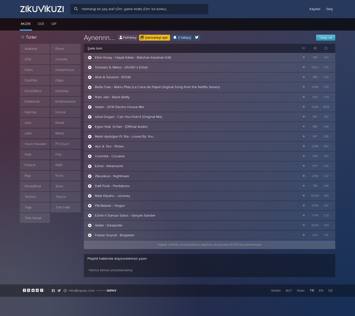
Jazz (28, 123)
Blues (59, 49)
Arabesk (31, 49)
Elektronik (32, 101)
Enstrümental (65, 101)
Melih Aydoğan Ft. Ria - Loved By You (124, 136)
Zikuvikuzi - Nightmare (112, 176)
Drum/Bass (33, 91)
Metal (59, 133)
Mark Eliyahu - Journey (112, 196)
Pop (58, 154)
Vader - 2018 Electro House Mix (119, 107)
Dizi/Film (31, 80)
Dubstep (62, 91)
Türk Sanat (33, 218)
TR (312, 290)
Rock (59, 176)
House (60, 112)
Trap (28, 207)
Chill (28, 59)
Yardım (276, 290)
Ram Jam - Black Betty (112, 97)
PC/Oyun (62, 144)
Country (61, 59)
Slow (59, 186)
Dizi (41, 24)
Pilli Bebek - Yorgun (110, 206)
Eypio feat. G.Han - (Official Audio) (121, 127)
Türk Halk (62, 207)
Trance (60, 197)
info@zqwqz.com (82, 290)
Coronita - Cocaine (110, 156)
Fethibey (128, 37)
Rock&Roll (33, 186)
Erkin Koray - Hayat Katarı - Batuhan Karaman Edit (133, 57)
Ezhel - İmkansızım (109, 166)
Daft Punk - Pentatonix (112, 186)
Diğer (59, 80)
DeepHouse (65, 70)
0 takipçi (182, 37)
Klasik (59, 123)
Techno (30, 197)
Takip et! (325, 37)
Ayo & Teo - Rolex (109, 146)
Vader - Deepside (109, 225)
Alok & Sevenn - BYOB (113, 77)
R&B (58, 165)
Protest (30, 165)
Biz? (289, 290)
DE (330, 290)
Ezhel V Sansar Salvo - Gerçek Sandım (125, 215)
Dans (29, 70)
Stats (301, 290)
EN (321, 290)
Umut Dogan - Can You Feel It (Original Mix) (128, 117)
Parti (28, 154)
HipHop (30, 112)
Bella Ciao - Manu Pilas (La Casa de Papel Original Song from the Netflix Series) (157, 87)
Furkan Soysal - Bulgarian (114, 235)
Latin (28, 133)
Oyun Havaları (36, 144)
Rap (28, 176)
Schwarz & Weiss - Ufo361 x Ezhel (121, 67)
